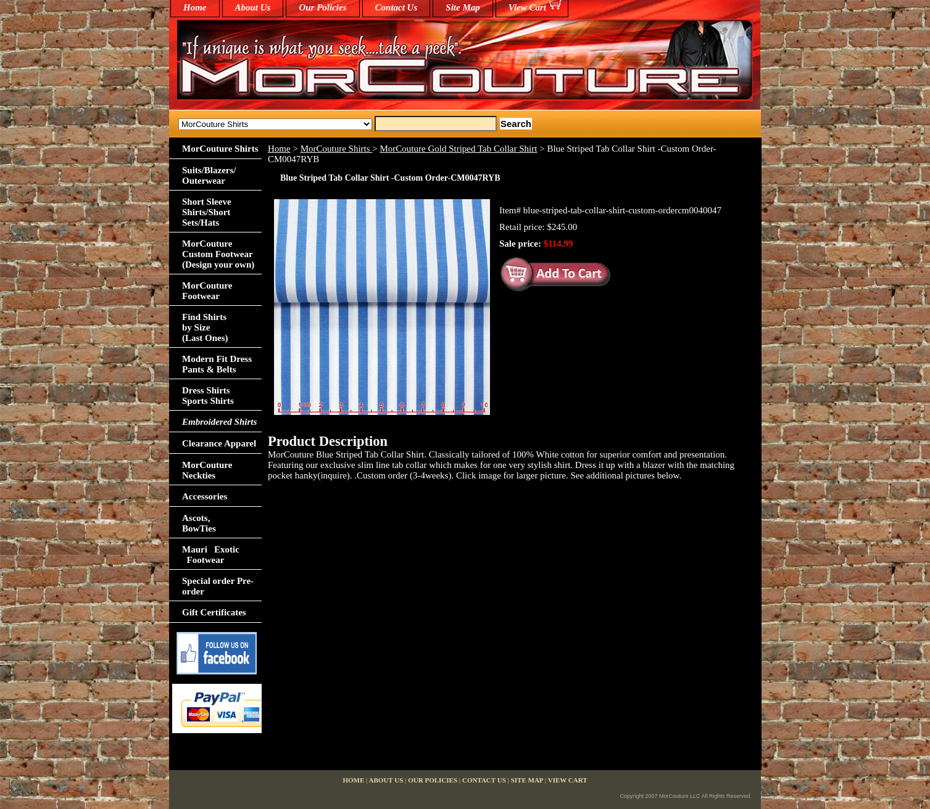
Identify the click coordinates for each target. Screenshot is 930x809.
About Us (253, 7)
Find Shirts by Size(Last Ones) (205, 327)
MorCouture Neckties (207, 470)
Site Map (463, 7)
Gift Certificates (214, 612)
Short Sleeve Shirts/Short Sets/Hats (206, 212)
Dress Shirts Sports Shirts (208, 395)
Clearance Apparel (219, 443)
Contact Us (396, 7)
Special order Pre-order (218, 586)
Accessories (204, 496)
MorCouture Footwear (207, 291)
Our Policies (322, 7)
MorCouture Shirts (337, 149)
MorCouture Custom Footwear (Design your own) (218, 254)
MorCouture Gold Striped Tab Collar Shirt (459, 149)
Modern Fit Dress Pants (217, 364)
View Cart (527, 7)
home (195, 7)
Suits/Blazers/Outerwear (209, 175)
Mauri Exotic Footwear (210, 554)
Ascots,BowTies (199, 523)
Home (279, 149)
